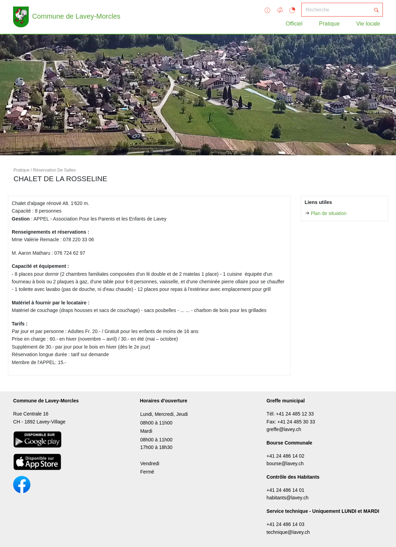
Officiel (294, 24)
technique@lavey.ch (288, 532)
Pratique (329, 24)
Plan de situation (329, 213)
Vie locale (368, 24)
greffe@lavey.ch (283, 429)
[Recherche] (335, 10)
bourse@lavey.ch (284, 463)
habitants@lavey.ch (287, 497)
